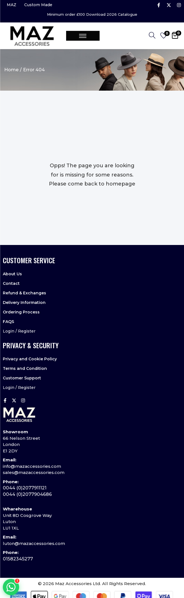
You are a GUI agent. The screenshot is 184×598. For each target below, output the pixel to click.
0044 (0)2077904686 (27, 494)
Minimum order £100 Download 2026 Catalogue (92, 14)
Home (11, 69)
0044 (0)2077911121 (24, 488)
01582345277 (18, 559)
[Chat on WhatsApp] (11, 587)
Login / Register (19, 331)
